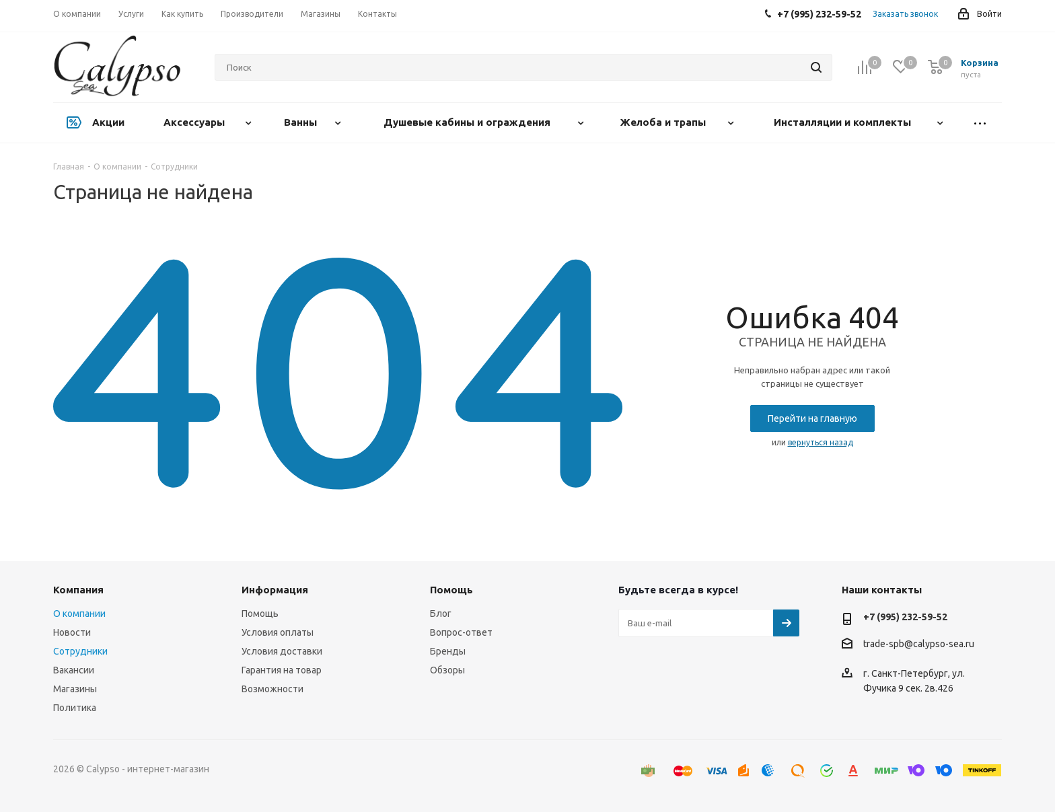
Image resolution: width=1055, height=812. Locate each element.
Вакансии (73, 670)
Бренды (448, 651)
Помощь (260, 613)
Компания (78, 589)
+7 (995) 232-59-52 (905, 617)
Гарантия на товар (282, 670)
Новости (72, 632)
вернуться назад (820, 442)
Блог (440, 613)
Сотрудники (80, 651)
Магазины (75, 689)
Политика (74, 707)
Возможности (272, 689)
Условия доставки (282, 651)
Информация (275, 589)
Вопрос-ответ (461, 632)
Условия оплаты (278, 632)
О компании (79, 613)
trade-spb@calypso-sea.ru (918, 643)
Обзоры (447, 670)
